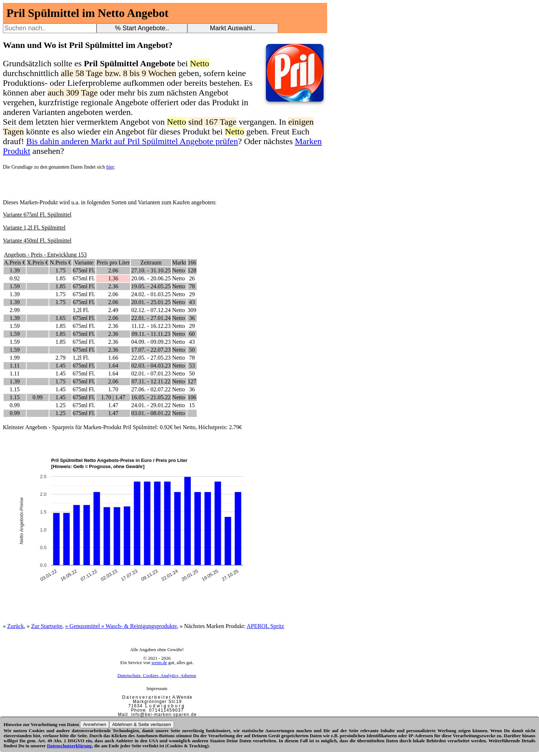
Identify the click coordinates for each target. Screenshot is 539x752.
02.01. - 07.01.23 (150, 373)
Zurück (15, 626)
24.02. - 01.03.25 (150, 294)
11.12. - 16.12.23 (151, 326)
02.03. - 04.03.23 (150, 365)
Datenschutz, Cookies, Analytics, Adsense (156, 675)
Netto (178, 270)
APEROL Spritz (265, 626)
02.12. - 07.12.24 (150, 310)
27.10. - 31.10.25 (150, 270)
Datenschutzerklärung (69, 745)
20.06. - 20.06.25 (150, 278)
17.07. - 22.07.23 (150, 350)
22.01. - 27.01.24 (150, 318)
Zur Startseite (46, 626)
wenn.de (159, 662)
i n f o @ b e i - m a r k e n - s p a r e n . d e (163, 714)
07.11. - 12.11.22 (151, 381)
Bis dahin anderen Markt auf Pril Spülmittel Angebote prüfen (132, 141)
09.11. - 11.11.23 (151, 334)
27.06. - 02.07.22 (150, 389)
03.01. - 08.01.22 (150, 413)
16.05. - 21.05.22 (150, 397)
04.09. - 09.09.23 (150, 342)
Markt (179, 262)
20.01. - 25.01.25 (150, 302)
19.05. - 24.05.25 (150, 286)
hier (110, 167)
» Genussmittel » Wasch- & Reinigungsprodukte (121, 626)
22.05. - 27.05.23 (150, 358)
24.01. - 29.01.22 (150, 405)
